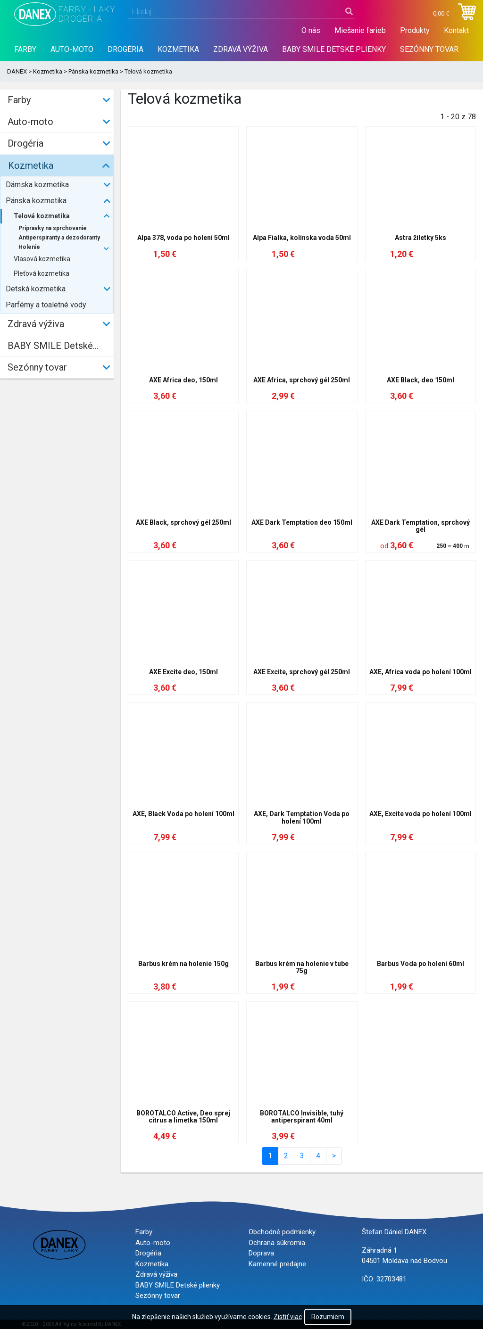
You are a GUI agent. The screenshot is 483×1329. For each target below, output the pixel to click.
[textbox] (241, 11)
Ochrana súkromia (277, 1242)
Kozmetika (178, 49)
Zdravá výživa (240, 49)
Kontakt (456, 30)
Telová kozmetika (42, 216)
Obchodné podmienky (282, 1232)
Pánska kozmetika (93, 71)
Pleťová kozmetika (41, 273)
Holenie (29, 247)
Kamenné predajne (277, 1264)
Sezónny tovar (429, 49)
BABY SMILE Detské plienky (334, 49)
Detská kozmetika (36, 288)
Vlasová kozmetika (42, 259)
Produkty (415, 30)
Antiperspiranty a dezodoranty (59, 237)
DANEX (17, 71)
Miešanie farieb (360, 30)
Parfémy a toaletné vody (46, 304)
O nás (310, 30)
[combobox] (241, 11)
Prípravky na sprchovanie (52, 228)
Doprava (261, 1253)
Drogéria (125, 49)
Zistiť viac (288, 1317)
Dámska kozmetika (37, 184)
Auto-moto (71, 49)
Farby (25, 49)
